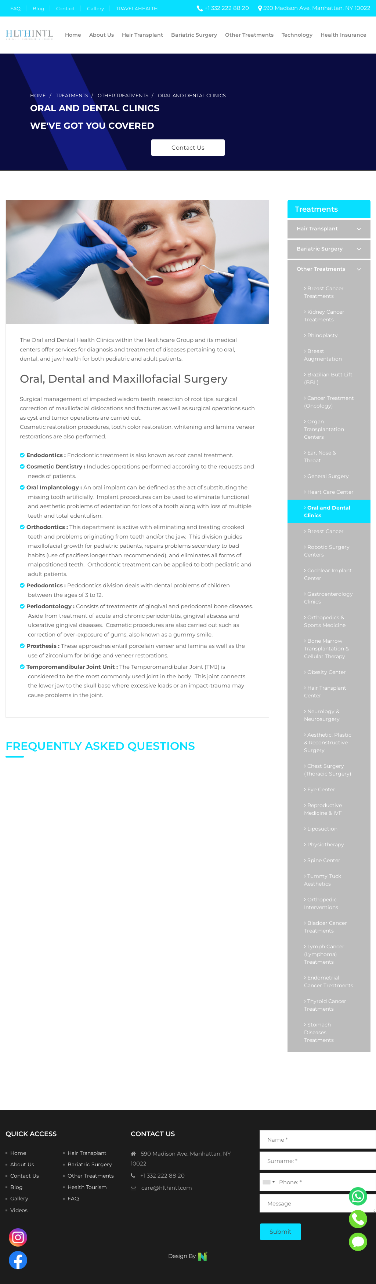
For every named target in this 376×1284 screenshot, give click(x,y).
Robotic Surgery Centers (327, 551)
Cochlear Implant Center (328, 574)
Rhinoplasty (321, 335)
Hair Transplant (142, 35)
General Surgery (326, 476)
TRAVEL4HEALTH (137, 8)
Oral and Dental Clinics (327, 511)
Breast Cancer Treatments (324, 292)
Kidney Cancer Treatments (324, 316)
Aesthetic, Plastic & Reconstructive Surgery (327, 743)
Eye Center (319, 789)
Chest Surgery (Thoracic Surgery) (327, 770)
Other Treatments (249, 35)
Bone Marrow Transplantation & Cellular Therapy (326, 649)
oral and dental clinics (192, 95)
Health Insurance (343, 35)
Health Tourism (87, 1187)
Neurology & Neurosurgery (322, 715)
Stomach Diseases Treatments (319, 1032)
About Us (101, 35)
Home (73, 35)
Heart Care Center (329, 492)
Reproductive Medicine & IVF (323, 809)
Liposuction (320, 828)
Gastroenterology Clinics (328, 598)
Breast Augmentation (323, 355)
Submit (281, 1231)
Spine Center (322, 860)
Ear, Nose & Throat (320, 456)
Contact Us (188, 147)
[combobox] (268, 1182)
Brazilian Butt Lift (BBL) (328, 378)
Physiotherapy (324, 844)
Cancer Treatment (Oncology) (329, 402)
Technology (297, 35)
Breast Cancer (324, 531)
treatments (72, 95)
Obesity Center (325, 672)
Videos (19, 1210)
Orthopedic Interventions (321, 903)
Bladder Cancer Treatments (325, 927)
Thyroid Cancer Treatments (325, 1005)
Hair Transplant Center (325, 692)
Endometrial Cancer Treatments (328, 981)
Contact (65, 8)
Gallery (95, 8)
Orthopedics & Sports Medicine (325, 621)
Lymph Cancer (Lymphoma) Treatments (324, 954)
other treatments (123, 95)
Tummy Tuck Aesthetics (322, 880)
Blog (38, 8)
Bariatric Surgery (194, 35)
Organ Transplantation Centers (324, 429)
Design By (188, 1255)
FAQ (15, 8)
